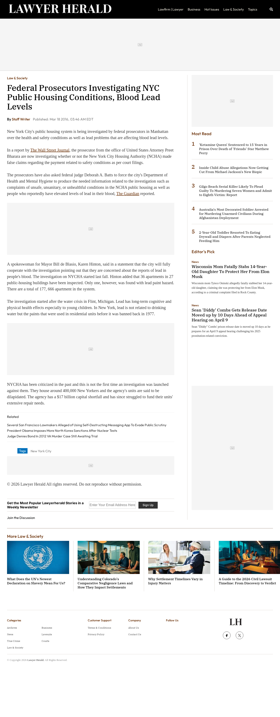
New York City (41, 451)
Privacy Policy (96, 634)
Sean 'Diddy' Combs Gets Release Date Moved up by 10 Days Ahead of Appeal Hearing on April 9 (229, 315)
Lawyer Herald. (35, 660)
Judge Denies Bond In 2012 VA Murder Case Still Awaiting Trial (52, 436)
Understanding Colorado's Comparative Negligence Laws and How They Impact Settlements (105, 583)
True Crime (13, 640)
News (195, 262)
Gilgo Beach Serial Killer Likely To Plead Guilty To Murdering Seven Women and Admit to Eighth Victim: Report (235, 190)
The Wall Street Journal (50, 150)
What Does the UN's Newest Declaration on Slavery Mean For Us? (36, 581)
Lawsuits (47, 634)
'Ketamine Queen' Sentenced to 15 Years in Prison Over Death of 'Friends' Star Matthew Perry (234, 149)
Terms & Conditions (99, 627)
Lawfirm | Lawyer (171, 9)
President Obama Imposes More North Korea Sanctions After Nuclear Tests (62, 430)
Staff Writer (21, 119)
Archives (12, 627)
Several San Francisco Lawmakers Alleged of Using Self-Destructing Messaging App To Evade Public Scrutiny (86, 425)
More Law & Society (25, 536)
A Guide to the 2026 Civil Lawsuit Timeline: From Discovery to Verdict (247, 581)
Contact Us (134, 634)
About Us (133, 627)
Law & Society (233, 9)
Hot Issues (211, 9)
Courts (45, 640)
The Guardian (127, 193)
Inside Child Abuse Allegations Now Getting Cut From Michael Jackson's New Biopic (233, 170)
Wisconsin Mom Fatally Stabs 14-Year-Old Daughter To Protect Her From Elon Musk (230, 271)
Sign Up (148, 505)
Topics (252, 9)
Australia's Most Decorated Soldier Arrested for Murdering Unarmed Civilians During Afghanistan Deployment (233, 213)
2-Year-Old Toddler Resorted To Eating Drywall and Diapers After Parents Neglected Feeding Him (234, 236)
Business (194, 9)
